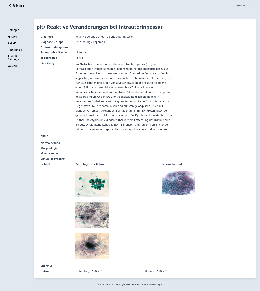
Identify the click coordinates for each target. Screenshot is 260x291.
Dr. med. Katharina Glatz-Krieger (147, 284)
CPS (92, 284)
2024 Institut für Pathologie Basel (114, 284)
